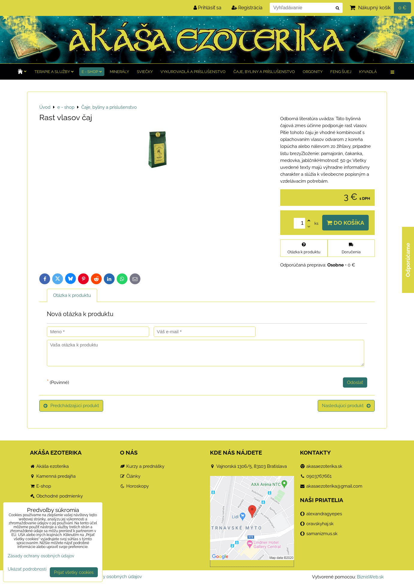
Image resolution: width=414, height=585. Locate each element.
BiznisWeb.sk (370, 577)
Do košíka (345, 222)
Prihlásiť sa (207, 8)
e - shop (92, 71)
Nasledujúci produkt (346, 405)
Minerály (119, 71)
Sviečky (145, 71)
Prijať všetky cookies (74, 572)
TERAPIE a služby (54, 71)
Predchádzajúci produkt (71, 405)
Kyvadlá (368, 71)
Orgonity (312, 71)
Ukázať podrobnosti (27, 569)
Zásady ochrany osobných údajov (107, 576)
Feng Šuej (340, 71)
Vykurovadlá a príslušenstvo (193, 71)
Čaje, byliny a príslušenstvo (264, 71)
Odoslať (355, 382)
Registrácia (247, 8)
